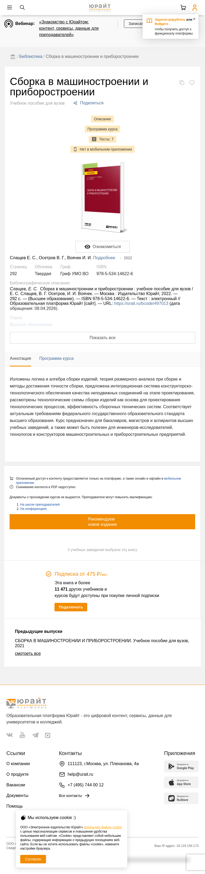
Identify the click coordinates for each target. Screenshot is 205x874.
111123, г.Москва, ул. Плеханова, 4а (103, 763)
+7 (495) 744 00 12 (86, 785)
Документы (17, 795)
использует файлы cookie (103, 827)
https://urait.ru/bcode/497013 (141, 303)
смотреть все (28, 653)
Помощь (14, 806)
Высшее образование (31, 324)
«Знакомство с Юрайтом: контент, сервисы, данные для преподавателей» (69, 28)
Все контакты (74, 795)
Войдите (161, 24)
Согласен (33, 859)
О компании (18, 763)
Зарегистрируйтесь (170, 20)
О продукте (17, 774)
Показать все (103, 337)
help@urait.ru (80, 774)
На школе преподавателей (40, 504)
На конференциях (33, 509)
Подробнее (104, 257)
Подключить (71, 607)
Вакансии (15, 785)
